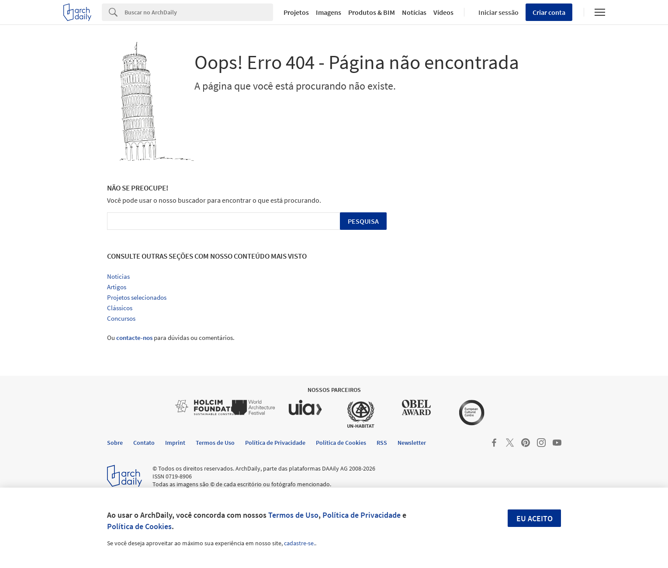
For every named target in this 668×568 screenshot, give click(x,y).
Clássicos (119, 308)
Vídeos (443, 12)
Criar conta (549, 12)
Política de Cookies (139, 526)
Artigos (116, 287)
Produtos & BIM (371, 12)
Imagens (328, 12)
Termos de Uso (293, 515)
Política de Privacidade (361, 515)
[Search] (199, 12)
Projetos (296, 12)
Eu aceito (534, 518)
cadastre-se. (299, 543)
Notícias (414, 12)
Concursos (121, 318)
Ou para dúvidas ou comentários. (171, 337)
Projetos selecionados (136, 297)
